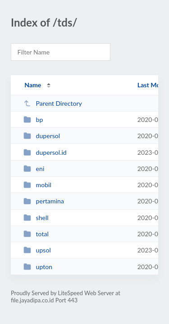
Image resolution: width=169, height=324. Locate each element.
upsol (37, 250)
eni (33, 168)
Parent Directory (52, 103)
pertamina (43, 201)
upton (37, 266)
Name (32, 85)
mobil (37, 185)
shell (35, 217)
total (36, 234)
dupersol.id (45, 152)
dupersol (41, 136)
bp (33, 119)
